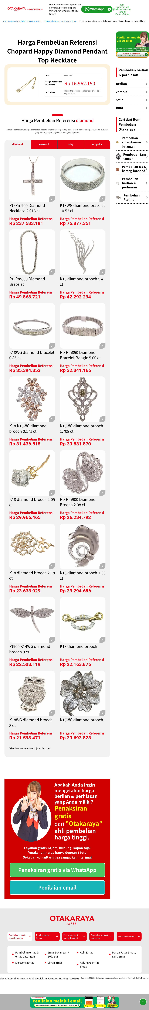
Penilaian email (57, 887)
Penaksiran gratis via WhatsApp (57, 869)
